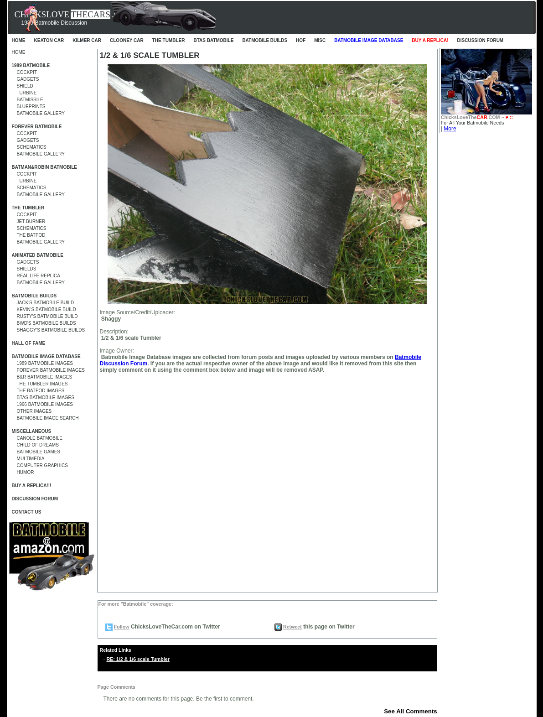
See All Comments (410, 711)
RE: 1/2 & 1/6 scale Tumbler (138, 659)
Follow (121, 626)
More (450, 128)
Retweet (292, 626)
